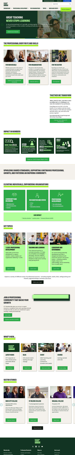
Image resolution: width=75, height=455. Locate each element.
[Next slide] (73, 26)
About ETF (59, 1)
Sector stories (27, 220)
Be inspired (56, 83)
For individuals (57, 206)
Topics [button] (44, 10)
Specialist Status (35, 208)
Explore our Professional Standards (14, 83)
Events (8, 209)
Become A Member (66, 9)
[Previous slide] (2, 26)
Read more (27, 369)
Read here (9, 369)
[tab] (36, 39)
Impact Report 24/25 (47, 220)
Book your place (46, 369)
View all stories (37, 430)
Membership (10, 205)
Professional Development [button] (20, 10)
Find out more (11, 422)
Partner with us (34, 83)
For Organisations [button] (35, 10)
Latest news (36, 220)
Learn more (10, 270)
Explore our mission (13, 34)
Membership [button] (7, 10)
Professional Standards (49, 1)
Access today (62, 369)
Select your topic (37, 284)
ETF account (67, 1)
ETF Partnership (11, 207)
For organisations (58, 207)
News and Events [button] (53, 10)
